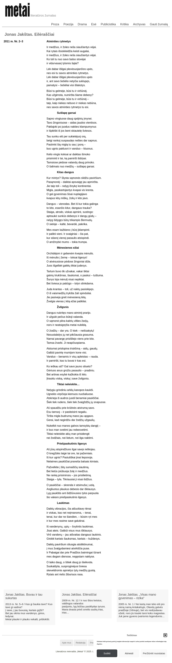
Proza (55, 24)
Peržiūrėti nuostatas (154, 653)
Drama (82, 24)
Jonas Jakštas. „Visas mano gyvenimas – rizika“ (137, 596)
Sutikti (106, 653)
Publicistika (108, 24)
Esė (93, 24)
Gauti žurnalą (159, 24)
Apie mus (66, 642)
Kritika (124, 24)
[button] (165, 635)
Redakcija (80, 642)
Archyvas (139, 24)
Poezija (68, 24)
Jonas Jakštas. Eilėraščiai (79, 594)
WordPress (73, 660)
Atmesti (129, 653)
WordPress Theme (88, 660)
